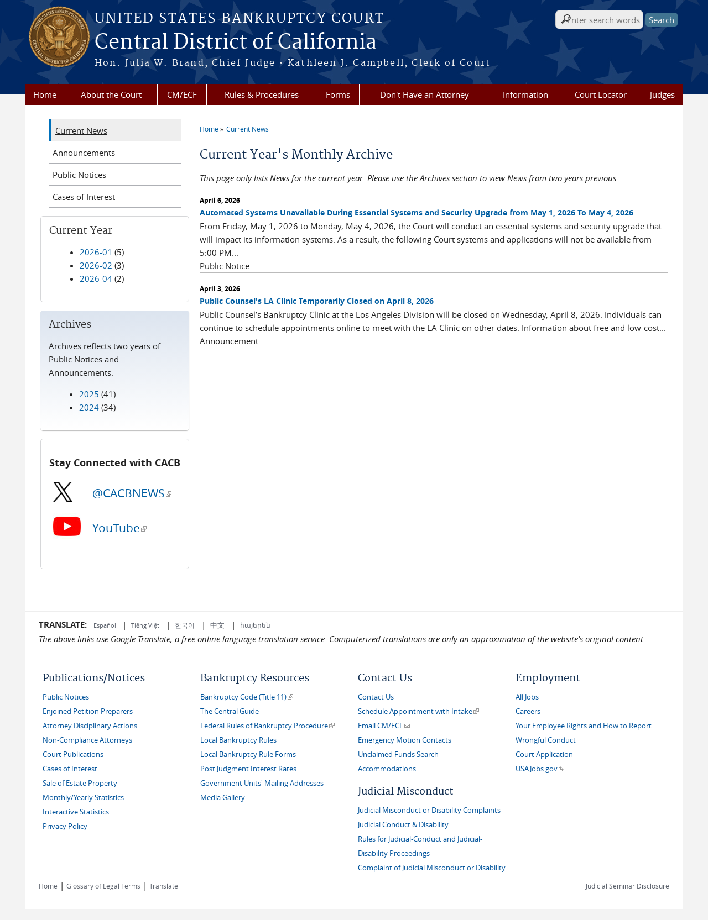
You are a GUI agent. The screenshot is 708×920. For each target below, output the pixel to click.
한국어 (185, 625)
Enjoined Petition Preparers (88, 711)
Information (525, 94)
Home (44, 94)
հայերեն (255, 625)
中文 (217, 625)
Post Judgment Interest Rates (248, 769)
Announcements (84, 152)
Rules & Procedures (262, 94)
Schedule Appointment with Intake (418, 711)
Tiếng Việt (145, 625)
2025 (89, 393)
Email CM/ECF (384, 725)
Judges (662, 94)
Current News (247, 128)
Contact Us (376, 697)
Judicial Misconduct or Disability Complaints (429, 810)
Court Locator (601, 94)
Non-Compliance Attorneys (87, 740)
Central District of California (236, 42)
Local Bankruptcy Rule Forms (248, 754)
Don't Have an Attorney (424, 94)
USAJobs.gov (540, 769)
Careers (528, 711)
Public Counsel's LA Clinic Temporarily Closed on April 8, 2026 (317, 301)
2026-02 (96, 265)
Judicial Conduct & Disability (403, 824)
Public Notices (79, 174)
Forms (338, 94)
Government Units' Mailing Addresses (262, 783)
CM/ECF (182, 94)
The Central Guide (229, 711)
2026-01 (96, 251)
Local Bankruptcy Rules (238, 740)
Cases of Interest (84, 196)
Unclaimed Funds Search (398, 754)
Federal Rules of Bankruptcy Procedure (267, 725)
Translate (163, 885)
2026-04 (96, 278)
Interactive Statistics (76, 812)
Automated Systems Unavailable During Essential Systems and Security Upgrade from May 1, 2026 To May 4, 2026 (416, 212)
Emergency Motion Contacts (404, 740)
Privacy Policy (65, 826)
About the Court (111, 94)
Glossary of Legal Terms (103, 885)
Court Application (544, 754)
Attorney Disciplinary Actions (90, 725)
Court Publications (73, 754)
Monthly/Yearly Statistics (83, 797)
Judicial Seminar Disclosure (627, 885)
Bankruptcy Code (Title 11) (246, 697)
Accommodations (387, 769)
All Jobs (527, 697)
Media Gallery (222, 797)
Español (105, 625)
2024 (89, 407)
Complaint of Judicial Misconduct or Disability (432, 867)
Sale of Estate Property (80, 783)
